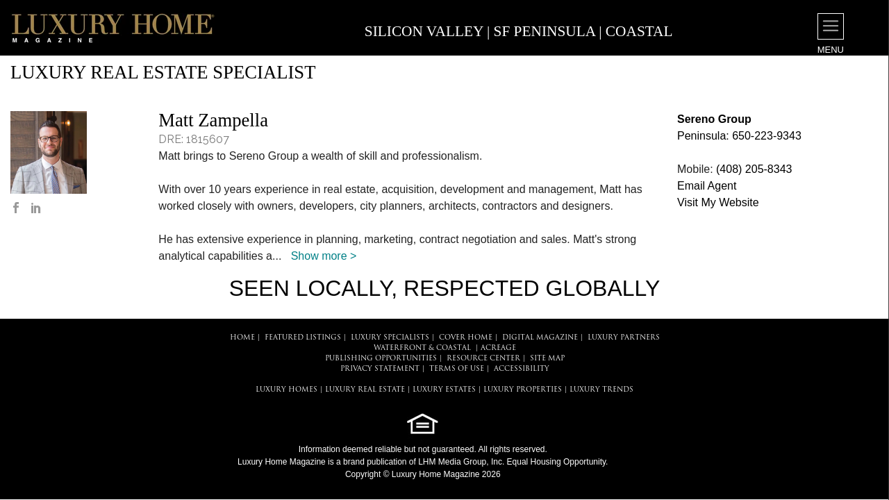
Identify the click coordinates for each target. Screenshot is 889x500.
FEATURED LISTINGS (303, 338)
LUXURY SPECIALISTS (390, 338)
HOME (242, 338)
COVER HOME (465, 338)
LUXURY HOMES (286, 390)
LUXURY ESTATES (444, 390)
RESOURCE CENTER (483, 358)
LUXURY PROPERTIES (522, 390)
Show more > (324, 256)
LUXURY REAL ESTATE (365, 390)
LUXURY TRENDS (601, 390)
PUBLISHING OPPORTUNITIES (381, 358)
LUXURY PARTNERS (624, 338)
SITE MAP (547, 358)
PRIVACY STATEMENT (379, 369)
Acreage (498, 348)
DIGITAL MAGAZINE (540, 338)
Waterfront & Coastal (422, 348)
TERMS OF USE (456, 369)
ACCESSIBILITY (521, 369)
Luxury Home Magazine (282, 462)
